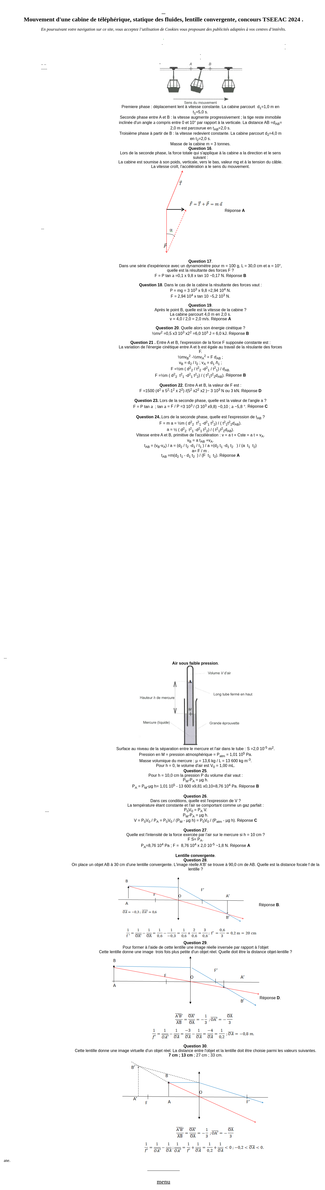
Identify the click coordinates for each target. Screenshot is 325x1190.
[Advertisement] (79, 150)
